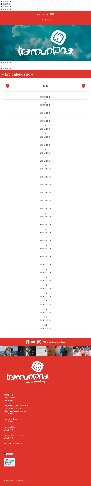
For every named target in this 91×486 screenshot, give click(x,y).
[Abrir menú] (52, 15)
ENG (48, 20)
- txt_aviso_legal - (11, 419)
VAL (43, 20)
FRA (53, 20)
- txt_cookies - (10, 427)
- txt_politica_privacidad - (14, 443)
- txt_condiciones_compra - (15, 435)
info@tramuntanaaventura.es (15, 411)
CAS (37, 20)
